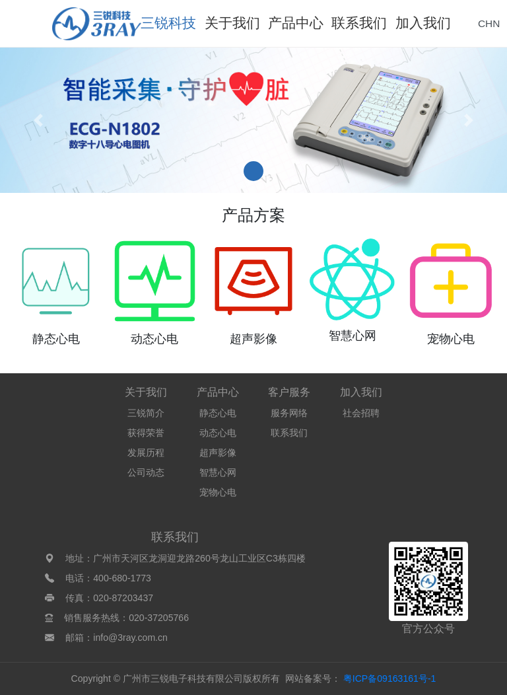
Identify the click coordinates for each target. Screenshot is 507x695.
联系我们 (289, 432)
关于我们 (146, 392)
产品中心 (218, 392)
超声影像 (217, 452)
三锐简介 (145, 413)
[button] (38, 120)
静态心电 (217, 413)
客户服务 (289, 392)
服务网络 (289, 413)
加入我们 (361, 392)
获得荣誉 (145, 432)
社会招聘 (361, 413)
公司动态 (145, 472)
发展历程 (145, 452)
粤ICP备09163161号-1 (389, 678)
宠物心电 (217, 492)
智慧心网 (217, 472)
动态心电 (217, 432)
